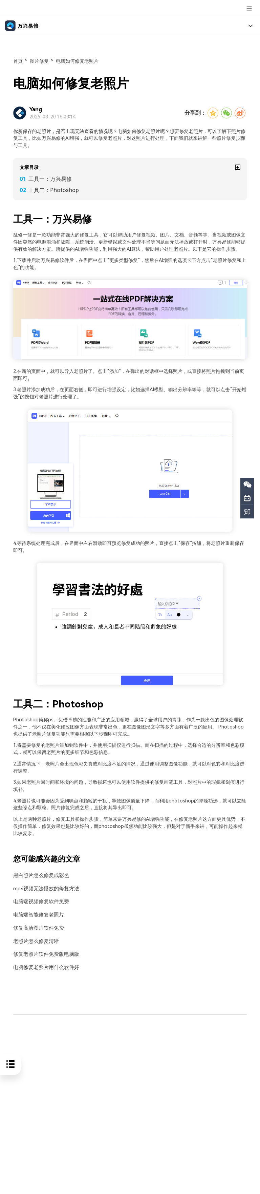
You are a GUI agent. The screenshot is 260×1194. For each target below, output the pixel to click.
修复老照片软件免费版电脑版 (44, 953)
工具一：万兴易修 (50, 179)
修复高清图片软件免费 (37, 928)
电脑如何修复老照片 (77, 61)
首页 (18, 61)
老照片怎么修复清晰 (34, 941)
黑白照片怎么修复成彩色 (39, 875)
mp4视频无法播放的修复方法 (44, 888)
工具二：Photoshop (53, 190)
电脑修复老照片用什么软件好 (44, 967)
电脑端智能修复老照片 (37, 914)
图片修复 (39, 61)
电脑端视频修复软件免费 (39, 902)
